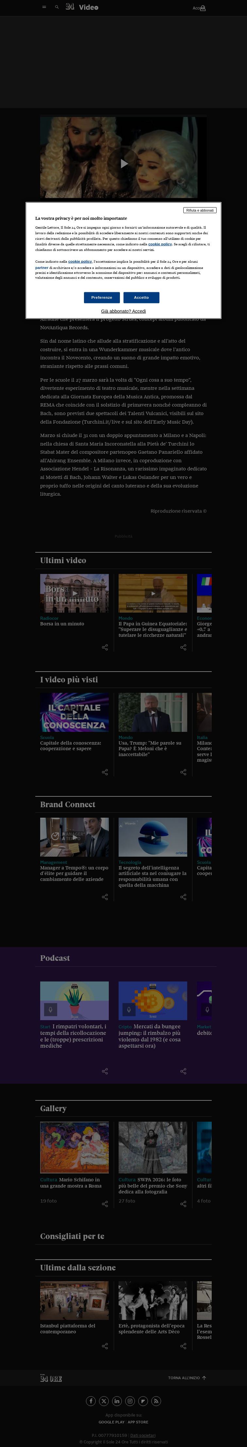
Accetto (141, 297)
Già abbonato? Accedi (123, 311)
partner (41, 268)
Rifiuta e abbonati (200, 210)
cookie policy (160, 244)
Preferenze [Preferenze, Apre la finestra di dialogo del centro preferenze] (101, 297)
